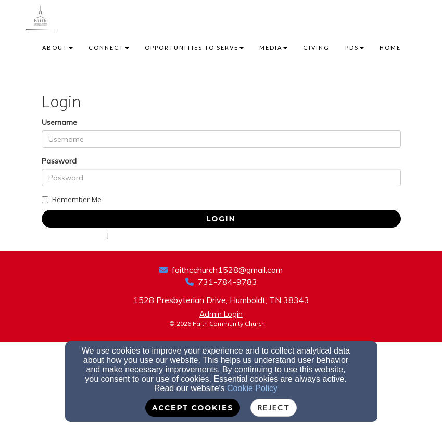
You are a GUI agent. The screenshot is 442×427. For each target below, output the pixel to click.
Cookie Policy (252, 388)
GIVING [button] (316, 47)
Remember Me (72, 199)
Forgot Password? (73, 235)
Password (59, 161)
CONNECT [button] (109, 47)
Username (59, 122)
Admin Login (221, 314)
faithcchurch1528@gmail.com (227, 270)
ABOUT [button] (57, 47)
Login (221, 218)
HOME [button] (390, 47)
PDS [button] (354, 47)
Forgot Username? (143, 235)
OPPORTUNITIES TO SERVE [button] (194, 47)
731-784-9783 (227, 282)
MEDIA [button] (273, 47)
